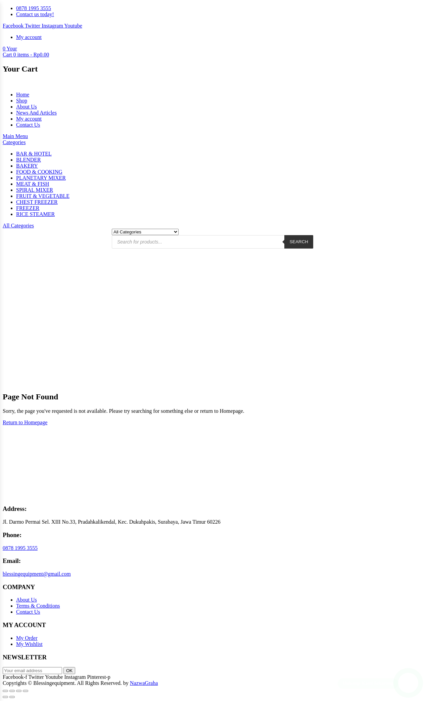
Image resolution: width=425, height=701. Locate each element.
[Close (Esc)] (25, 691)
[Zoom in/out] (5, 691)
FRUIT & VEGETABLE (42, 196)
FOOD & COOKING (39, 172)
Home (22, 94)
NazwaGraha (144, 683)
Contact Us (28, 125)
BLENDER (28, 160)
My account (29, 119)
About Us (26, 106)
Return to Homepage (25, 422)
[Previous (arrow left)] (5, 697)
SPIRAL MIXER (34, 190)
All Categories (18, 225)
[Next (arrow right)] (12, 697)
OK (69, 670)
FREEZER (27, 208)
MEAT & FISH (32, 184)
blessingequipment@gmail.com (37, 574)
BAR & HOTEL (34, 154)
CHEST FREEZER (37, 202)
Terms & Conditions (38, 606)
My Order (27, 638)
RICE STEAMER (35, 214)
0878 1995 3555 (20, 548)
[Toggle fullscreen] (12, 691)
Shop (21, 100)
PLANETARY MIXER (41, 178)
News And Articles (36, 113)
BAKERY (27, 166)
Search (298, 241)
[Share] (18, 691)
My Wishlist (29, 644)
